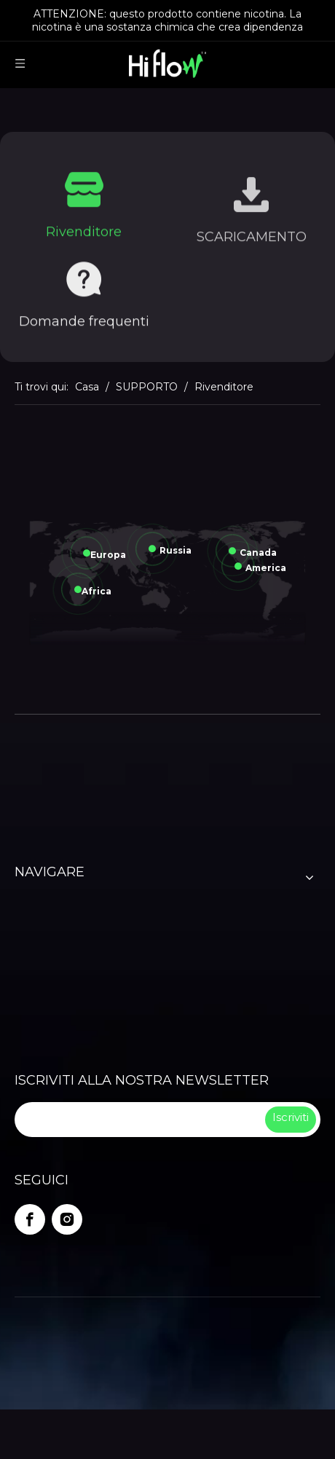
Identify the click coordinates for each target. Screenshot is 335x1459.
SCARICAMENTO (252, 243)
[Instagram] (67, 1219)
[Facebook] (30, 1219)
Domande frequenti (84, 324)
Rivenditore (84, 235)
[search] (138, 1119)
